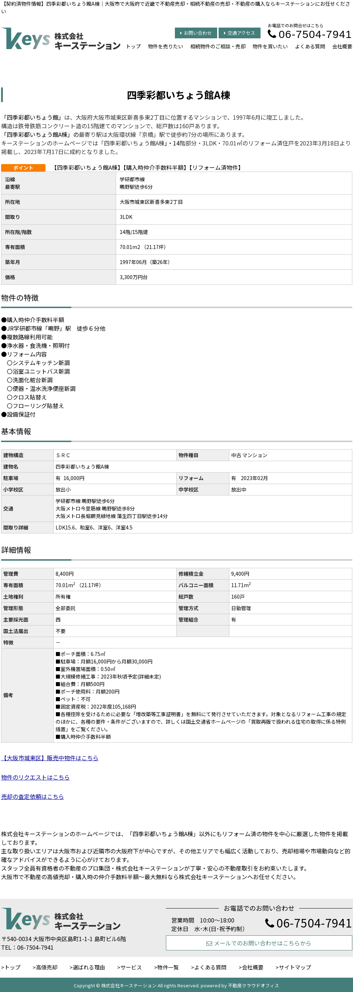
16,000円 (73, 477)
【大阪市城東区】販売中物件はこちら (50, 757)
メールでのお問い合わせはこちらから (258, 943)
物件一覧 (168, 967)
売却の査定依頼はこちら (32, 796)
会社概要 (342, 46)
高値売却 (46, 967)
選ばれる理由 (89, 967)
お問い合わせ (196, 32)
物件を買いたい (270, 46)
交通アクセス (239, 32)
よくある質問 (310, 46)
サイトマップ (295, 967)
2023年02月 (254, 477)
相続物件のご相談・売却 (217, 46)
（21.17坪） (90, 585)
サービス (131, 967)
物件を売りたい (165, 46)
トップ (133, 46)
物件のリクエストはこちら (35, 777)
